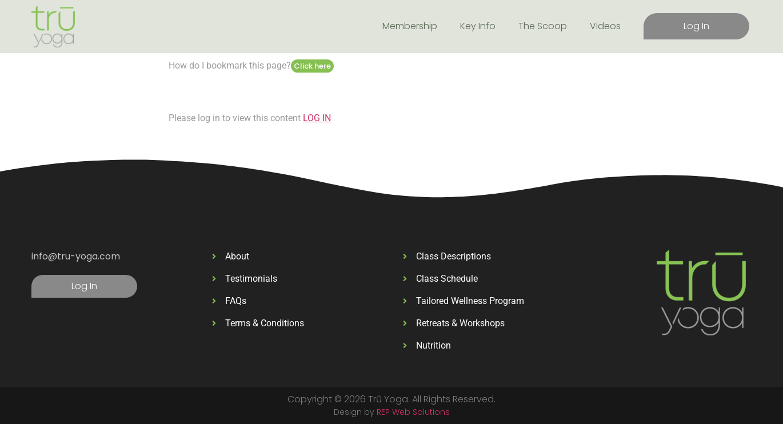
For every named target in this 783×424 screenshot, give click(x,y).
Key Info (478, 26)
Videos (605, 26)
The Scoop (542, 26)
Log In (696, 26)
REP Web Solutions (413, 412)
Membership (409, 26)
